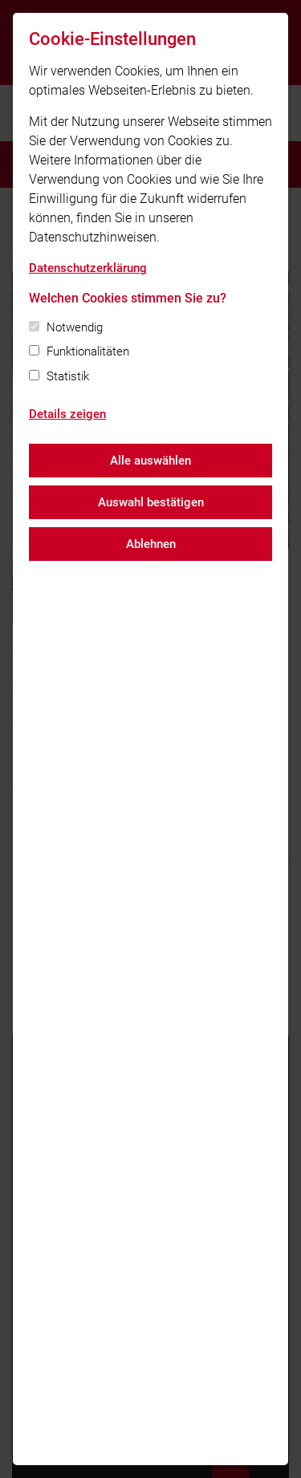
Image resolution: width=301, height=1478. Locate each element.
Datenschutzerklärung (88, 268)
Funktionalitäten (88, 351)
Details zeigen (67, 414)
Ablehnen (151, 544)
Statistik (68, 376)
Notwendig (75, 327)
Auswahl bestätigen (151, 502)
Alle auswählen (150, 460)
